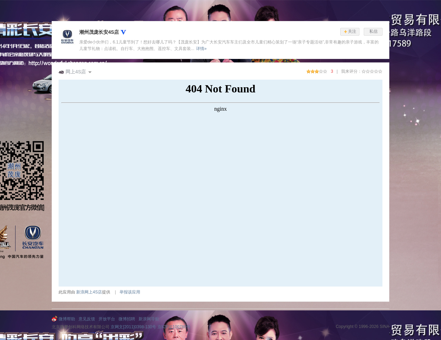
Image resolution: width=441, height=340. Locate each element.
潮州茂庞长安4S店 (99, 32)
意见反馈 (87, 319)
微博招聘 (127, 319)
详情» (201, 48)
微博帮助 (67, 319)
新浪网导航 (149, 319)
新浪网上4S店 (89, 292)
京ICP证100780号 (174, 326)
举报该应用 (130, 292)
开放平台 (107, 319)
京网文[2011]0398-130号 (133, 326)
